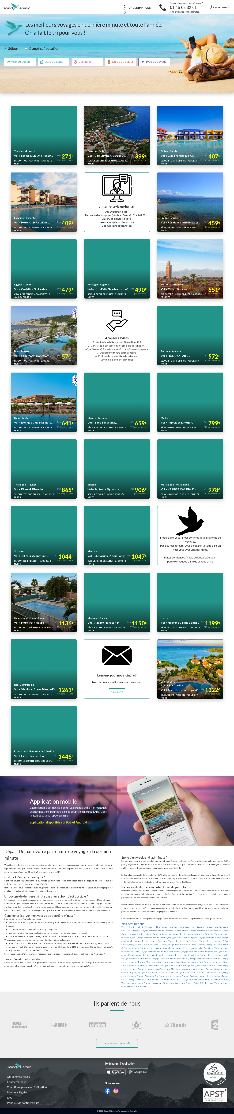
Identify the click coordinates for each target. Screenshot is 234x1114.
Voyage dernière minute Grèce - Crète (212, 941)
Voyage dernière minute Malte (143, 955)
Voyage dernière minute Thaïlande (172, 966)
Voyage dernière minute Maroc (170, 955)
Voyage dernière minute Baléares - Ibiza (138, 927)
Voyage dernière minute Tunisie (201, 966)
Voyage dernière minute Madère (193, 952)
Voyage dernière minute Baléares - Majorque (177, 927)
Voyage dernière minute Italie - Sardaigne (139, 948)
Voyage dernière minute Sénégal (190, 962)
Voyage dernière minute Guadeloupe (213, 945)
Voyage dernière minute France (145, 941)
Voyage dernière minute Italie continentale (210, 948)
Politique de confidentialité (23, 1102)
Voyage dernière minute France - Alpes (152, 969)
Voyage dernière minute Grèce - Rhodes (138, 945)
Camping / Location (43, 48)
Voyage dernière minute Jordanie (135, 952)
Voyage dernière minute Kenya (165, 952)
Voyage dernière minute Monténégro (183, 959)
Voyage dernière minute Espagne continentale (189, 938)
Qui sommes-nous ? (19, 1076)
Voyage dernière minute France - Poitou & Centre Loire (155, 980)
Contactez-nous (16, 1081)
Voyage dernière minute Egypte (156, 938)
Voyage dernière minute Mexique (151, 959)
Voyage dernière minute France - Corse (205, 973)
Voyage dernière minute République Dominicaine (154, 962)
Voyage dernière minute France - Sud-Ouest (197, 980)
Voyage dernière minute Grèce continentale (176, 945)
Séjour (13, 48)
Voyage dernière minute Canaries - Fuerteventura (153, 931)
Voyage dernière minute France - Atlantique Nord (192, 969)
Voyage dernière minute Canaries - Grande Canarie (199, 931)
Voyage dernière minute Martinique (199, 955)
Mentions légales (17, 1092)
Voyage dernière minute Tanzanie (142, 966)
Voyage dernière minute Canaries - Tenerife (174, 934)
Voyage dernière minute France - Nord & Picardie (181, 976)
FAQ (10, 1097)
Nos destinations (133, 924)
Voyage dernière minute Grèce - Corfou (177, 941)
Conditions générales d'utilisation (27, 1087)
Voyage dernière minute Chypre (208, 934)
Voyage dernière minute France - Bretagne (168, 973)
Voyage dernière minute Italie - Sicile (175, 948)
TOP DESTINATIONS (137, 7)
